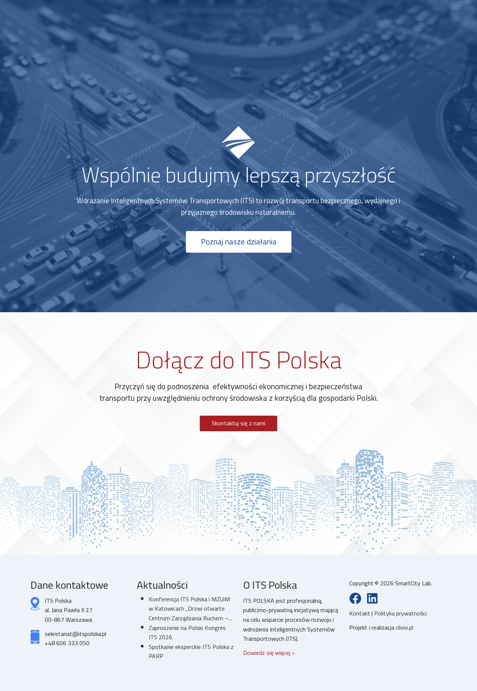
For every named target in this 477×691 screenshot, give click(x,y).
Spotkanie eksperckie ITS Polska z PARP (191, 651)
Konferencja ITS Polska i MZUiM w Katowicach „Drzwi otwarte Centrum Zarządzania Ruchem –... (190, 609)
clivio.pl (404, 627)
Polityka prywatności (400, 613)
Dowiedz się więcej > (269, 652)
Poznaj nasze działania (239, 241)
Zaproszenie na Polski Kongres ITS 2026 (187, 632)
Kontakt (360, 613)
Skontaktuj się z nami (238, 423)
